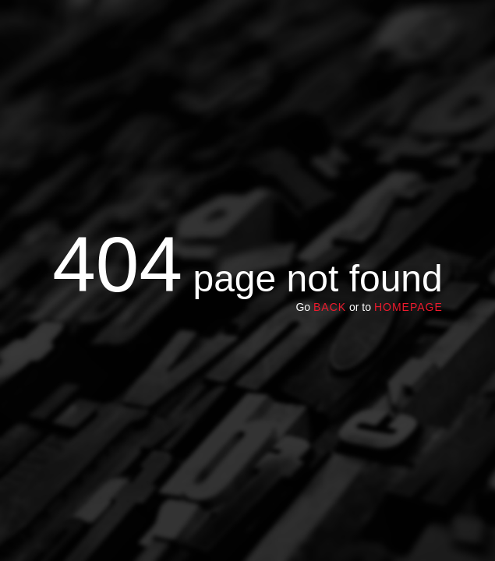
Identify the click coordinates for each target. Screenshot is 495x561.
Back (329, 307)
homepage (408, 307)
